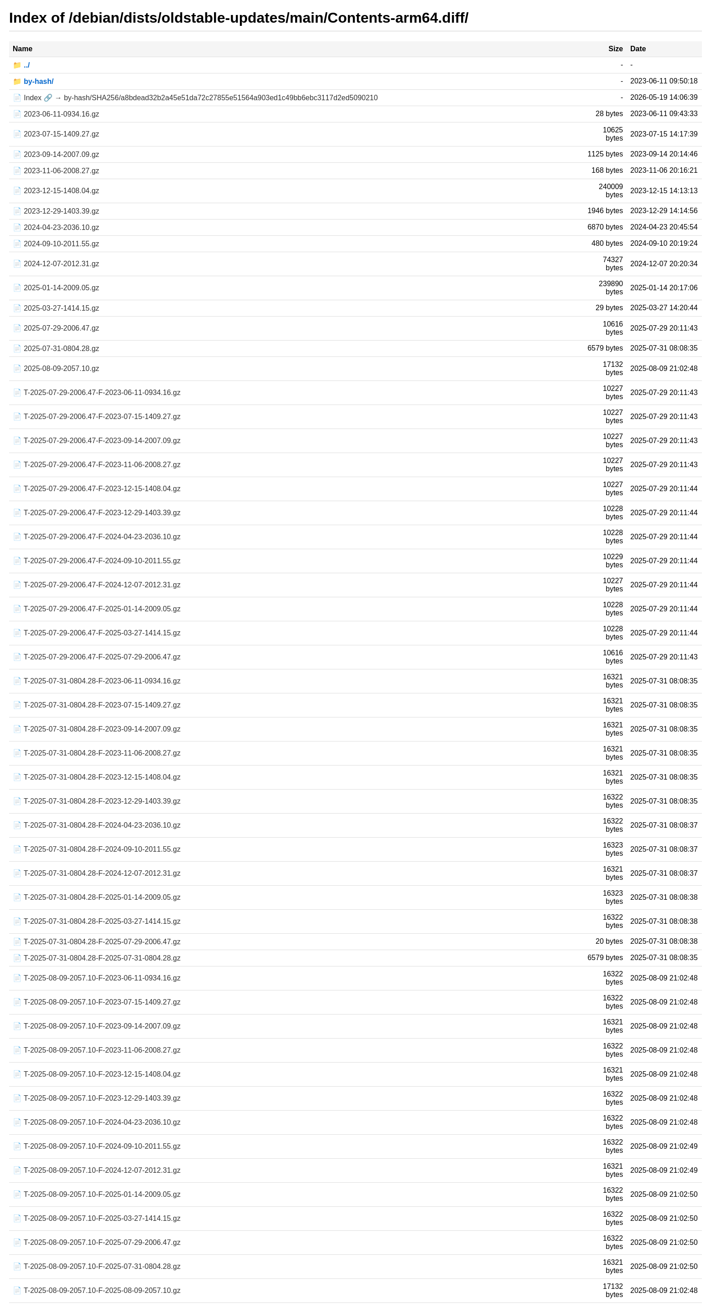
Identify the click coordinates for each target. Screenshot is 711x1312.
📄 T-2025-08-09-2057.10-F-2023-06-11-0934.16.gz (96, 978)
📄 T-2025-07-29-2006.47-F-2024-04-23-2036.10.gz (96, 537)
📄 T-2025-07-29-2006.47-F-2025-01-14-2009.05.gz (96, 609)
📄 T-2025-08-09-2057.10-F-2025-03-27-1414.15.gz (96, 1218)
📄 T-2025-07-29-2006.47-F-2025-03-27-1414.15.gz (96, 633)
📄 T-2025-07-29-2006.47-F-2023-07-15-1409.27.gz (96, 416)
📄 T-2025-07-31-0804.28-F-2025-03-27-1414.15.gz (96, 921)
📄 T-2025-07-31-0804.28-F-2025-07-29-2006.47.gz (96, 942)
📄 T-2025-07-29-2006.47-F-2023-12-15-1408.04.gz (96, 489)
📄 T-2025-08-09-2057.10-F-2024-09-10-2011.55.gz (96, 1146)
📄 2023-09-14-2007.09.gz (56, 154)
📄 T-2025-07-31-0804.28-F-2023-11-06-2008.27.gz (96, 753)
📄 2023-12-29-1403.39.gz (56, 211)
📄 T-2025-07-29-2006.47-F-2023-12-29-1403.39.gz (96, 513)
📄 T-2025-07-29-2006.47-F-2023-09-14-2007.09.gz (96, 440)
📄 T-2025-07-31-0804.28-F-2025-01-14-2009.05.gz (96, 897)
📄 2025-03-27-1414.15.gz (56, 308)
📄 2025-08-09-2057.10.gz (56, 368)
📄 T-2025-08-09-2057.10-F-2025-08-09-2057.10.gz (96, 1290)
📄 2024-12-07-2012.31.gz (56, 264)
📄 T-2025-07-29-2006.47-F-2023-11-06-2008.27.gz (96, 464)
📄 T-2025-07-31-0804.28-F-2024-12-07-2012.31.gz (96, 873)
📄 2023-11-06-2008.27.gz (56, 171)
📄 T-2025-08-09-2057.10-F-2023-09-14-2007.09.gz (96, 1026)
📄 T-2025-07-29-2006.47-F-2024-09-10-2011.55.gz (96, 561)
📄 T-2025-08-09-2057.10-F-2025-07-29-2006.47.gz (96, 1242)
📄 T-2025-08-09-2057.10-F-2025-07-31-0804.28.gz (96, 1266)
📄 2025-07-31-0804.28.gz (56, 348)
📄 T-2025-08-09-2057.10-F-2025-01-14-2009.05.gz (96, 1194)
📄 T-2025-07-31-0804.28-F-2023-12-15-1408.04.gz (96, 777)
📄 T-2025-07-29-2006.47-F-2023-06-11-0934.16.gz (96, 392)
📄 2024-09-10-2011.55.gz (56, 244)
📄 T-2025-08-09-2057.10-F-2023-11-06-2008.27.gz (96, 1050)
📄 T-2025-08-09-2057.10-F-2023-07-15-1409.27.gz (96, 1002)
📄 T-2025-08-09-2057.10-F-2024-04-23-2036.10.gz (96, 1122)
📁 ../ (21, 65)
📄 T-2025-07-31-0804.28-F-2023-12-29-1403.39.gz (96, 801)
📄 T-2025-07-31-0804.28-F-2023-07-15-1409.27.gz (96, 705)
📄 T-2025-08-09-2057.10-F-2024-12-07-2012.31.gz (96, 1170)
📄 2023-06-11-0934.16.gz (56, 114)
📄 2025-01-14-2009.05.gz (56, 288)
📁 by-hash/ (33, 81)
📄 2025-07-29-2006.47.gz (56, 328)
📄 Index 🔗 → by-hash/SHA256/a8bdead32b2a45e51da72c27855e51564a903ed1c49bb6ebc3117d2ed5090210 (195, 98)
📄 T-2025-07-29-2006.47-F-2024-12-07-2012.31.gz (96, 585)
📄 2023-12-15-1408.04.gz (56, 191)
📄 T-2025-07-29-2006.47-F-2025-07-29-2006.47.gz (96, 657)
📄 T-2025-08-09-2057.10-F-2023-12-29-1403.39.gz (96, 1098)
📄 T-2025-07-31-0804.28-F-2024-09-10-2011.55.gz (96, 849)
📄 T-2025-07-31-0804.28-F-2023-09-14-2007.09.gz (96, 729)
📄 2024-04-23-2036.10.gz (56, 227)
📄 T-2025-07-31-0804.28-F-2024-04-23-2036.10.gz (96, 825)
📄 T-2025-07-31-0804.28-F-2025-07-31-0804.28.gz (96, 958)
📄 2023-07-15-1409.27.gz (56, 134)
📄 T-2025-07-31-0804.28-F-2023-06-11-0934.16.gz (96, 681)
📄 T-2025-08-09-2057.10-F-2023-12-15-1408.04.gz (96, 1074)
